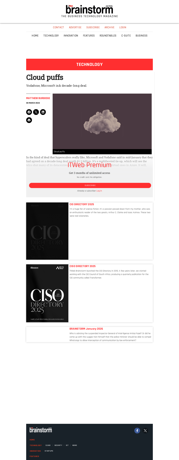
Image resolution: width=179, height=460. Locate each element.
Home (32, 440)
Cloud (48, 445)
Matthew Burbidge (38, 98)
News (74, 445)
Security (58, 445)
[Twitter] (145, 430)
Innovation (35, 451)
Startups (49, 451)
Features (34, 456)
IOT (67, 445)
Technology (35, 445)
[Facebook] (137, 430)
